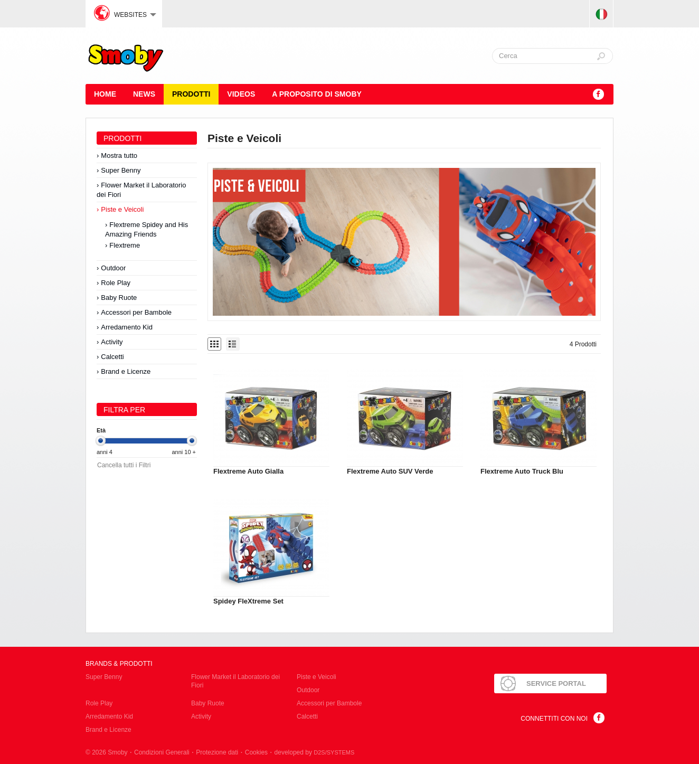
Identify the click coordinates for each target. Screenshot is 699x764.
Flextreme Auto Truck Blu (521, 471)
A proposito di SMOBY (317, 94)
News (144, 94)
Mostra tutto (119, 155)
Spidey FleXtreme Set (248, 601)
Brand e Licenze (125, 371)
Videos (241, 94)
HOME (105, 94)
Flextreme (124, 245)
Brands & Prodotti (119, 663)
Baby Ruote (119, 297)
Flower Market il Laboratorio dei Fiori (141, 190)
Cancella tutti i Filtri (123, 465)
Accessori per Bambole (136, 312)
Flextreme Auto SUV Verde (390, 471)
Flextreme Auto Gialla (248, 471)
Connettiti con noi (554, 718)
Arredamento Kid (127, 327)
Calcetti (112, 357)
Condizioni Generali (162, 752)
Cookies (256, 752)
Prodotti (191, 94)
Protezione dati (217, 752)
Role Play (115, 283)
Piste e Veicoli (122, 209)
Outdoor (113, 268)
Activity (111, 342)
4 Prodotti (583, 344)
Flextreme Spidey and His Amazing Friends (146, 229)
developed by (315, 752)
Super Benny (120, 170)
